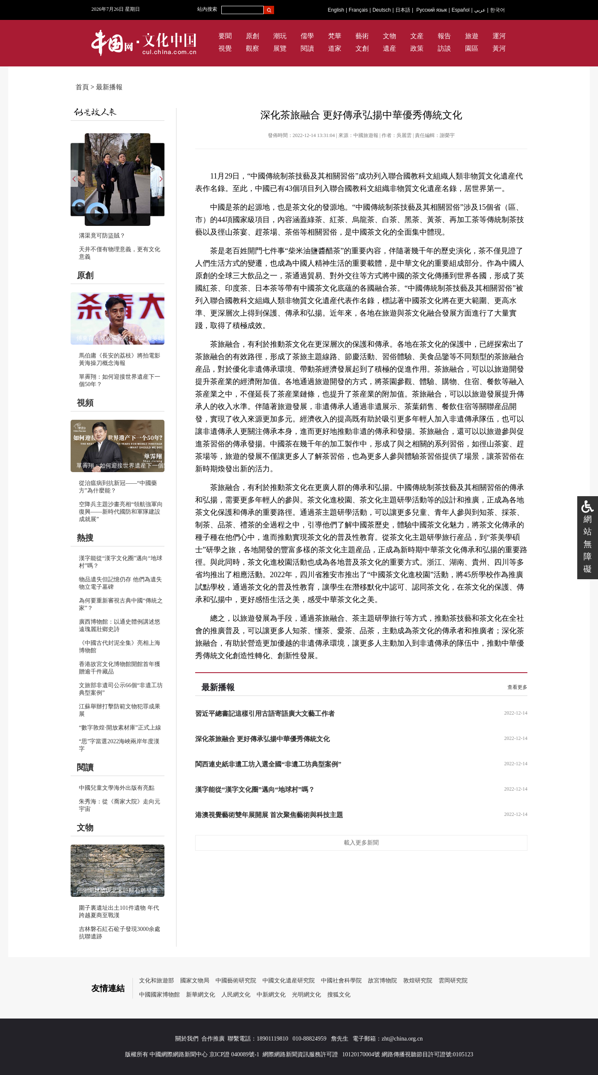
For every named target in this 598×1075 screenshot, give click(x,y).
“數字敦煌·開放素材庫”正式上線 (120, 728)
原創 (252, 35)
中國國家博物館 (159, 995)
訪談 (444, 48)
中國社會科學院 (341, 980)
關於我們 (187, 1039)
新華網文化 (200, 995)
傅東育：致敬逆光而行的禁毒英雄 (120, 338)
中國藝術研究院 (236, 980)
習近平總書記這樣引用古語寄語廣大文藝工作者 (265, 713)
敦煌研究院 (417, 980)
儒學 (307, 35)
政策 (417, 48)
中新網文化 (271, 995)
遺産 (389, 48)
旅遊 (471, 35)
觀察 (252, 48)
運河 (499, 35)
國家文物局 (194, 980)
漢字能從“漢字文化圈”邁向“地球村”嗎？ (255, 789)
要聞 (225, 35)
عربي (479, 10)
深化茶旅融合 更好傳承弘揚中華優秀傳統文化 (262, 738)
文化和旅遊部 (156, 980)
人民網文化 (235, 995)
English (336, 10)
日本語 (402, 10)
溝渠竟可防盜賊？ (102, 236)
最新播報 (109, 87)
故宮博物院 (382, 980)
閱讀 (307, 48)
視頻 (85, 402)
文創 (362, 48)
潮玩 (280, 35)
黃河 (499, 48)
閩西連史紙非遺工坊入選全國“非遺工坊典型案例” (268, 764)
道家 (334, 48)
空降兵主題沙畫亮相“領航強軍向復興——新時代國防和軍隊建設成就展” (121, 511)
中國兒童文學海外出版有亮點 (116, 788)
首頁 (82, 87)
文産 (417, 35)
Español (460, 10)
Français (358, 10)
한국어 (497, 10)
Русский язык (432, 10)
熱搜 (85, 537)
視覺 (225, 48)
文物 (389, 35)
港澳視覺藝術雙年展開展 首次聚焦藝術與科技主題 (269, 814)
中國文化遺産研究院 (288, 980)
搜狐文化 (338, 995)
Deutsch (382, 10)
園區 (471, 48)
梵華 (334, 35)
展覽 (280, 48)
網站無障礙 (587, 543)
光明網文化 (306, 995)
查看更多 (517, 687)
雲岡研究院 (453, 980)
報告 (444, 35)
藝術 (362, 35)
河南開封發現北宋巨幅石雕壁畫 (117, 890)
